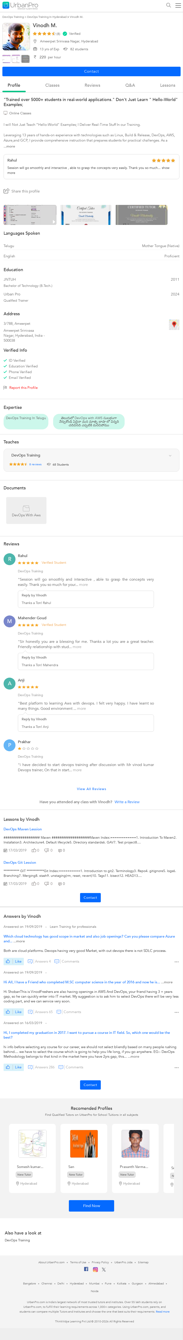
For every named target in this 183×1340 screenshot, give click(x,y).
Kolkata (121, 1283)
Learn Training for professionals (73, 926)
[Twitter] (104, 1271)
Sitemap (143, 1262)
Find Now (91, 1205)
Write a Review (127, 802)
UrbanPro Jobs (123, 1262)
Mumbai (94, 1283)
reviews (92, 85)
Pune (108, 1283)
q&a (130, 85)
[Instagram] (95, 1271)
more (83, 584)
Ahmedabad (156, 1283)
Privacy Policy (100, 1262)
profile (14, 85)
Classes (52, 85)
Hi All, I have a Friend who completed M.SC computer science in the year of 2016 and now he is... (82, 982)
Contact (90, 897)
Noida (94, 1291)
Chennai (46, 1283)
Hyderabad (77, 1283)
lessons (167, 85)
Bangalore (29, 1283)
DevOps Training (17, 1240)
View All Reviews (91, 789)
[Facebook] (86, 1271)
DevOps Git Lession (20, 862)
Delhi (60, 1283)
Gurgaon (137, 1283)
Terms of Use (78, 1262)
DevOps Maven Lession (23, 829)
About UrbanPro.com (51, 1262)
